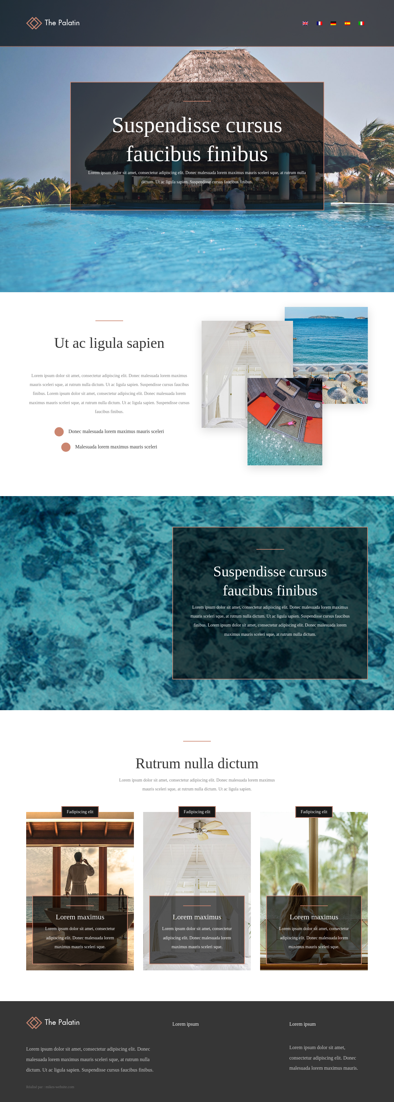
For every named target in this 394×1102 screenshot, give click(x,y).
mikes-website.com (60, 1087)
